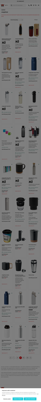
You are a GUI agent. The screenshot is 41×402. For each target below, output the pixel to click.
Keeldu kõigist (18, 398)
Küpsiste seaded (7, 398)
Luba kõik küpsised (30, 398)
